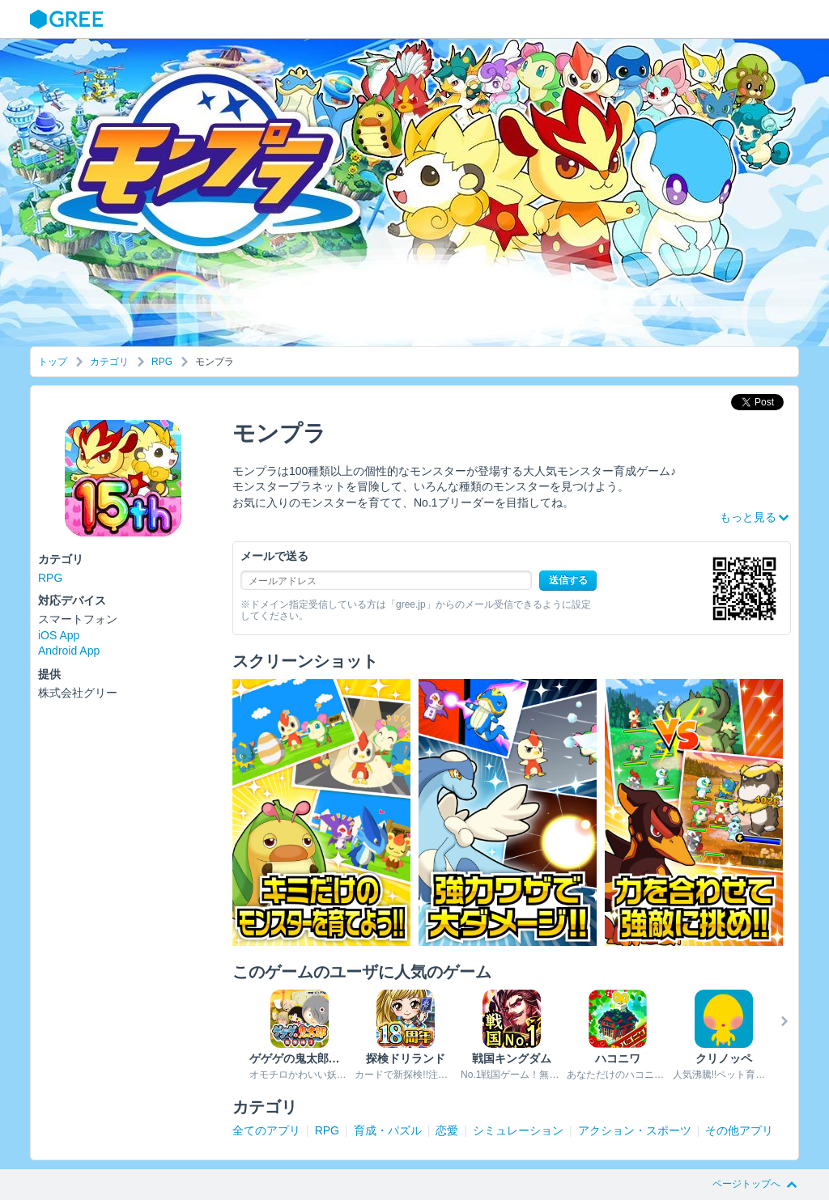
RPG (161, 361)
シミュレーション (518, 1130)
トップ (52, 361)
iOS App (58, 635)
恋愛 (447, 1130)
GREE (69, 19)
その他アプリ (739, 1130)
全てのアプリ (266, 1130)
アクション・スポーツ (634, 1130)
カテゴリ (109, 361)
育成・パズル (388, 1130)
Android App (69, 650)
